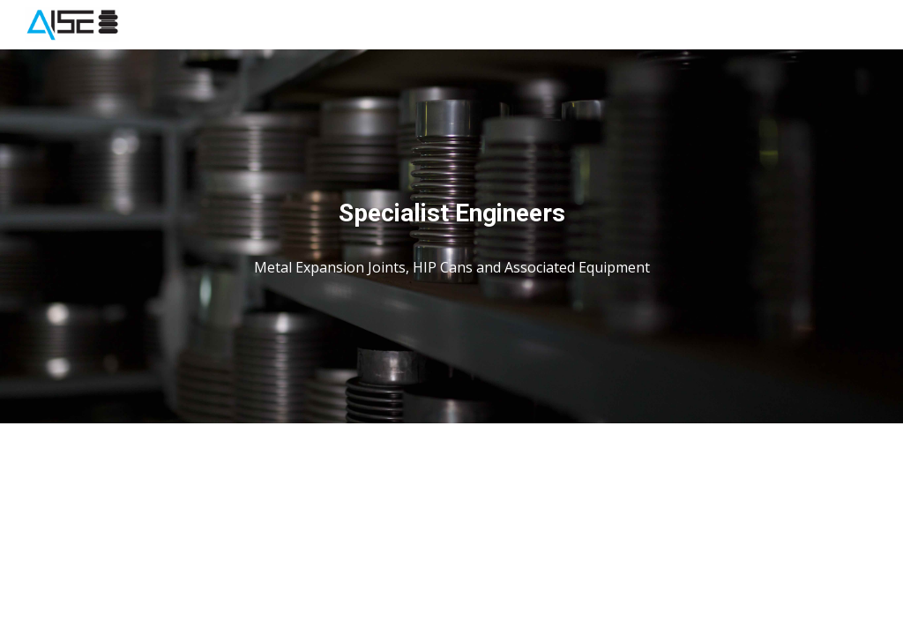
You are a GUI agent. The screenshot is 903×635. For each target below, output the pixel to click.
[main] (452, 213)
